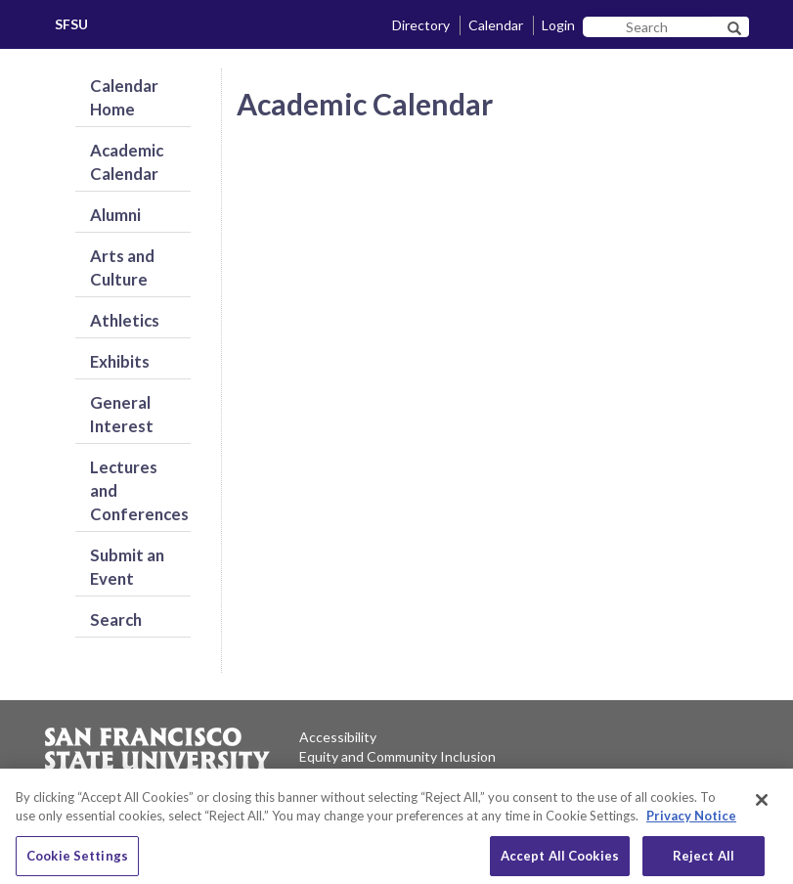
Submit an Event (127, 567)
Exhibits (120, 361)
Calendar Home (124, 97)
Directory (421, 25)
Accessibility (337, 737)
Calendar (495, 25)
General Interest (122, 414)
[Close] (761, 816)
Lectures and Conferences (139, 490)
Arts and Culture (122, 267)
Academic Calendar (126, 162)
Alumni (115, 214)
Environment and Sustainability (393, 776)
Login (558, 25)
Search (116, 619)
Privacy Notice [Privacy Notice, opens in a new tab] (691, 833)
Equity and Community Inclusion (397, 756)
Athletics (124, 320)
